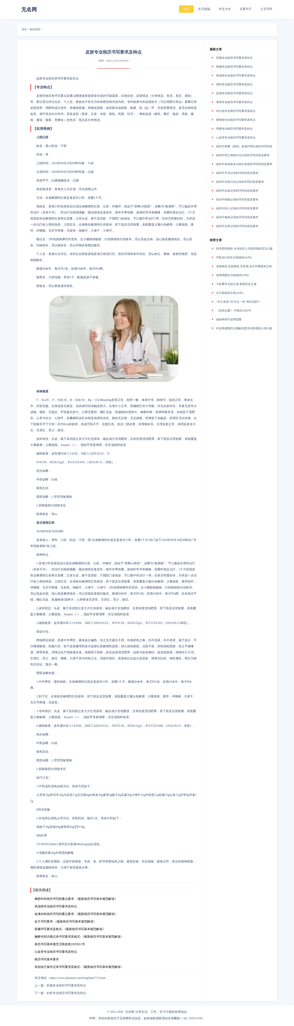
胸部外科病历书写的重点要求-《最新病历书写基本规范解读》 (76, 898)
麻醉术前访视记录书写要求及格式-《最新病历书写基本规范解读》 (79, 936)
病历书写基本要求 (47, 959)
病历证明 (35, 29)
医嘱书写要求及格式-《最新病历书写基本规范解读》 (70, 929)
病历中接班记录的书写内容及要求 (237, 217)
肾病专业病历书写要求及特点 (234, 102)
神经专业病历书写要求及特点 (234, 84)
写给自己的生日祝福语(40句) (234, 257)
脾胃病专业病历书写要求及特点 (236, 119)
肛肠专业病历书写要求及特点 (66, 985)
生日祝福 (204, 9)
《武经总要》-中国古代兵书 (233, 310)
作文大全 (225, 9)
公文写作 (266, 9)
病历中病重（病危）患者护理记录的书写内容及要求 (248, 146)
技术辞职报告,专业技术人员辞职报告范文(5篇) (244, 248)
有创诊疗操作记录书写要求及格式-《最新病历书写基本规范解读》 (79, 967)
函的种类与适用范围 (228, 319)
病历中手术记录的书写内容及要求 (237, 173)
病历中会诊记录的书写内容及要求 (237, 190)
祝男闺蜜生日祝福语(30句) (232, 275)
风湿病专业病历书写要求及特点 (56, 906)
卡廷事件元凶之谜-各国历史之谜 (236, 284)
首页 (186, 9)
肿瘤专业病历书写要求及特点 (234, 66)
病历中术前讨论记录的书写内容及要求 (240, 181)
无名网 (129, 1011)
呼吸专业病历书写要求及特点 (234, 128)
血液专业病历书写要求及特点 (234, 93)
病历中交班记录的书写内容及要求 (237, 226)
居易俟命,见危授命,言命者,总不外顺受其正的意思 (246, 266)
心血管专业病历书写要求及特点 (56, 951)
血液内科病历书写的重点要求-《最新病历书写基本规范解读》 (76, 914)
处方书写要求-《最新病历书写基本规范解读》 (65, 921)
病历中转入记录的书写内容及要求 (237, 208)
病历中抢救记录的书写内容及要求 (237, 199)
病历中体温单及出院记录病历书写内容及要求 (244, 164)
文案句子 (246, 9)
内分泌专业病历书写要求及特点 (236, 111)
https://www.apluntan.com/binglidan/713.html (77, 978)
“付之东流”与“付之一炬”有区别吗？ (238, 301)
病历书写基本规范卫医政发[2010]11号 (60, 944)
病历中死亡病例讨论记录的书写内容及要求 (243, 155)
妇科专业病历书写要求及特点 (66, 993)
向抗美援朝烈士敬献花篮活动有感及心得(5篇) (244, 328)
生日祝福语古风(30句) (229, 292)
